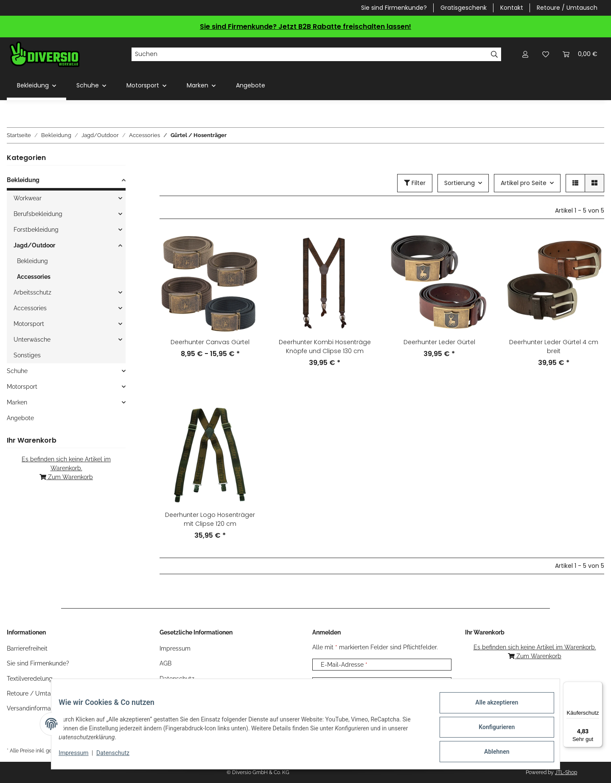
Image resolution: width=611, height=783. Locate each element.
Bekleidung (23, 180)
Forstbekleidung (36, 229)
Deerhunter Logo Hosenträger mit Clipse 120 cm (210, 519)
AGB (165, 663)
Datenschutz (119, 756)
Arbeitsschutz (32, 292)
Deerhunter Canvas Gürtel (210, 342)
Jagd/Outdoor (34, 245)
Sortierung (459, 183)
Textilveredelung (30, 678)
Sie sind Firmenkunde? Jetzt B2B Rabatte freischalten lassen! (305, 26)
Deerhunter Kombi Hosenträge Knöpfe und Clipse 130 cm (325, 346)
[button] (525, 54)
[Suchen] (309, 54)
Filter (415, 183)
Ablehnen (490, 752)
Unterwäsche (32, 339)
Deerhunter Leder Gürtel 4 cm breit (553, 346)
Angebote (20, 418)
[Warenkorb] (580, 54)
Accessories (33, 276)
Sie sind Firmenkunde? (394, 7)
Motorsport (29, 323)
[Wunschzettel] (545, 54)
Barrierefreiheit (27, 648)
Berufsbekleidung (38, 213)
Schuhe (17, 371)
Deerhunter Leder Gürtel (439, 342)
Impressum (80, 756)
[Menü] (597, 687)
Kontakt (511, 7)
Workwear (28, 198)
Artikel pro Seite (524, 183)
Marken (17, 402)
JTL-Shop (566, 772)
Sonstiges (27, 355)
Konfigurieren (490, 730)
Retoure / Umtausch (567, 7)
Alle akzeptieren (490, 708)
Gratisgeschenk (463, 7)
